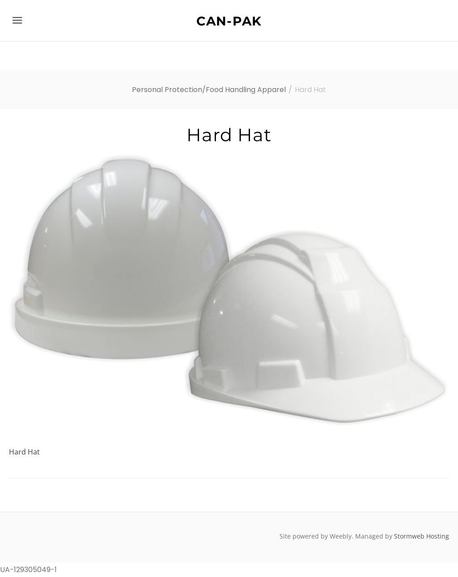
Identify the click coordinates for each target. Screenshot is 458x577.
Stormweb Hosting (421, 536)
